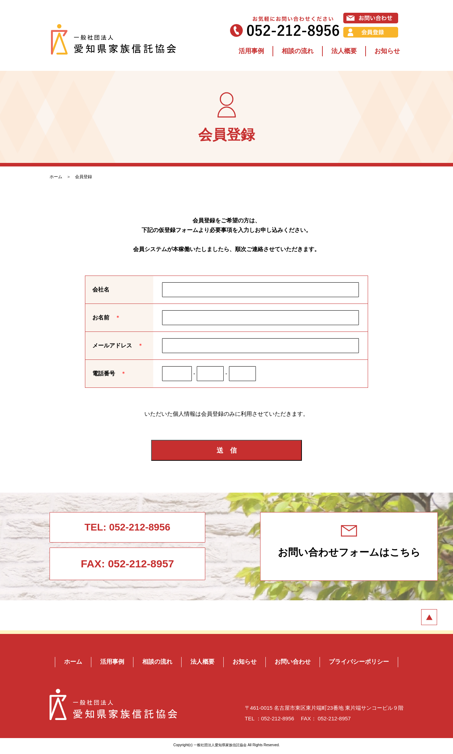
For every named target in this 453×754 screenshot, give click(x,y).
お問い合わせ (294, 663)
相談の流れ (298, 51)
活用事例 (251, 51)
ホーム (56, 176)
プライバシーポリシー (363, 663)
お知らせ (387, 51)
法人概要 (344, 51)
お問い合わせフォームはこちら (310, 544)
